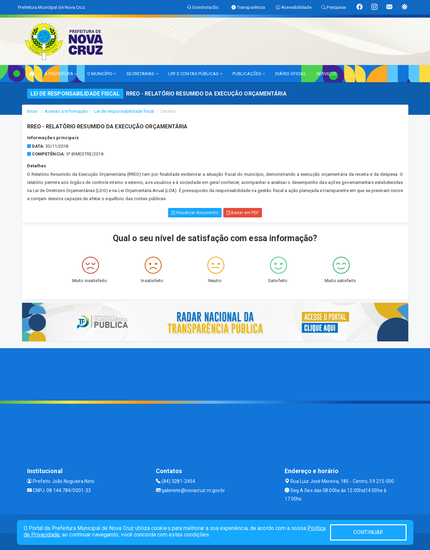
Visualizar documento (194, 212)
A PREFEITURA (60, 73)
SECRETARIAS (142, 73)
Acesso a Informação (66, 111)
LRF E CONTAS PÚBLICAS (195, 73)
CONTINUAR (368, 532)
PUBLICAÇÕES (248, 73)
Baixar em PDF (243, 212)
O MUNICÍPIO (101, 73)
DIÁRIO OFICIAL (290, 73)
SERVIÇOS (326, 73)
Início (32, 111)
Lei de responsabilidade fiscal (124, 111)
